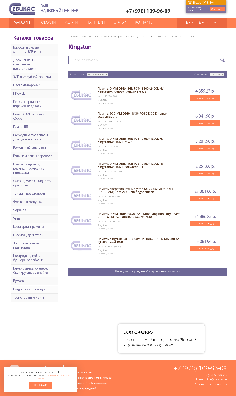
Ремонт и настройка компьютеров (90, 377)
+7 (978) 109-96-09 (148, 11)
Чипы (17, 218)
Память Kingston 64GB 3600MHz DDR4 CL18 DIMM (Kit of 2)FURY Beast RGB (138, 240)
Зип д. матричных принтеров (26, 246)
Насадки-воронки (26, 85)
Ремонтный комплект (29, 148)
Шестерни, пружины (28, 227)
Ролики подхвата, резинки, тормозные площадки (28, 169)
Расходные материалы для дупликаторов (30, 137)
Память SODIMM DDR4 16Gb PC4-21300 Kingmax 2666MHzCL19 (132, 115)
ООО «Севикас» (218, 384)
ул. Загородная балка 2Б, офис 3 (170, 340)
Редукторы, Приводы (29, 289)
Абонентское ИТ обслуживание (88, 383)
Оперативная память (169, 36)
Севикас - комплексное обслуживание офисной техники (22, 9)
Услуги (71, 22)
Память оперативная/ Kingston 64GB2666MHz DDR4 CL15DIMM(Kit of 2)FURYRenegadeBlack (135, 190)
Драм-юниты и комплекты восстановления (25, 65)
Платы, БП (20, 127)
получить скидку (205, 98)
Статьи (120, 22)
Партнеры (96, 22)
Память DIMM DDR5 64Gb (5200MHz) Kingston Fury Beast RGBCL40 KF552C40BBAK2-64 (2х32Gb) (139, 215)
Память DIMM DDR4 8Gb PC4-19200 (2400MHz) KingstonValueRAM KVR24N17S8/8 (131, 90)
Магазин (22, 22)
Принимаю (40, 385)
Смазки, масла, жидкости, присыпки (32, 183)
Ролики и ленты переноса (32, 156)
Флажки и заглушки (28, 202)
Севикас (73, 36)
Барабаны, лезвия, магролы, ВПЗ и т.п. (27, 50)
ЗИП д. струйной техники (32, 77)
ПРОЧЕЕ (19, 93)
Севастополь (134, 340)
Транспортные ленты (29, 298)
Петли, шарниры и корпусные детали (27, 104)
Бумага (18, 281)
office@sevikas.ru (216, 379)
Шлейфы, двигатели (28, 235)
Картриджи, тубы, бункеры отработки (28, 258)
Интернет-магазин (80, 372)
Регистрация (209, 22)
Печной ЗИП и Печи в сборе (28, 117)
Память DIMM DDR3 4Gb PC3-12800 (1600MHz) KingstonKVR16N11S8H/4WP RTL (131, 165)
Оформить (217, 9)
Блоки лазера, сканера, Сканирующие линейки (30, 271)
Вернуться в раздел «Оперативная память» (147, 271)
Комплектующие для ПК (139, 36)
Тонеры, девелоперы (29, 194)
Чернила (19, 210)
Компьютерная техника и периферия (102, 36)
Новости (47, 22)
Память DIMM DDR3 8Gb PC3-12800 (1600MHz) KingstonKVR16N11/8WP (131, 140)
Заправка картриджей (82, 388)
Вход (191, 22)
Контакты (144, 22)
